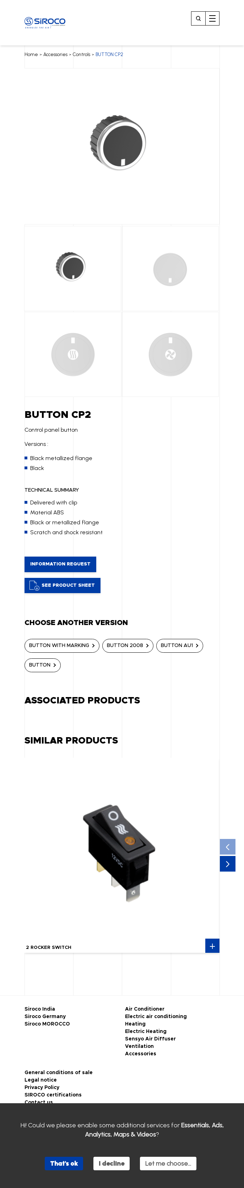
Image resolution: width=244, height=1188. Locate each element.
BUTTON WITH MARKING (59, 645)
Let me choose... (168, 1163)
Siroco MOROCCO (47, 1024)
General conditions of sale (59, 1072)
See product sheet (62, 586)
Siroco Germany (45, 1016)
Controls (81, 54)
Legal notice (41, 1080)
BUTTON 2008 (125, 645)
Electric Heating (146, 1031)
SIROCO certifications (53, 1095)
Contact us (39, 1102)
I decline (111, 1163)
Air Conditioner (144, 1009)
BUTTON (39, 665)
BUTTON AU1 (177, 645)
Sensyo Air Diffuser (150, 1039)
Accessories (55, 54)
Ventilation (139, 1046)
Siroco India (40, 1009)
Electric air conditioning (156, 1016)
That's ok (64, 1163)
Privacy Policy (42, 1087)
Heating (135, 1024)
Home (31, 54)
